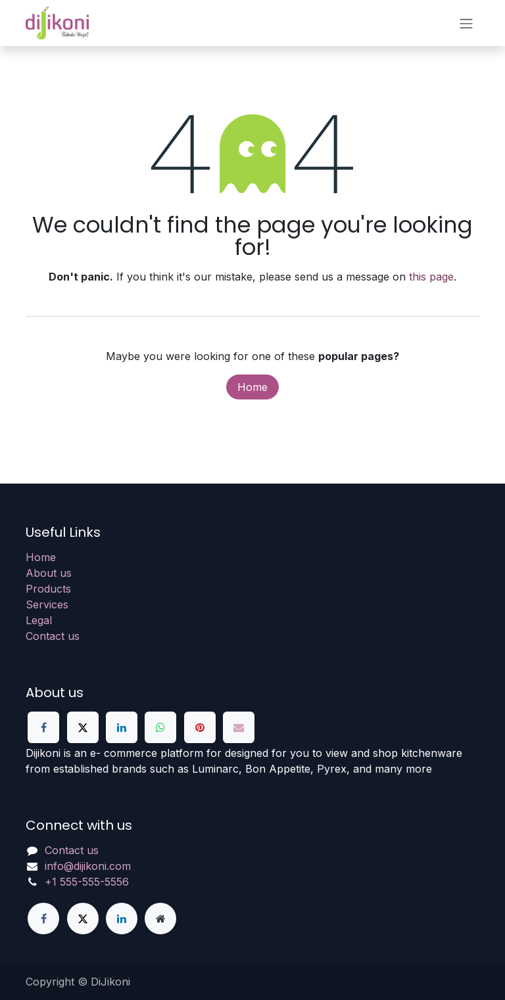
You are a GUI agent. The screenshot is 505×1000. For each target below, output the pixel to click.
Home (252, 387)
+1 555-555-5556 (87, 881)
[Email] (238, 727)
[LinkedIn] (121, 727)
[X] (83, 727)
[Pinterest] (200, 727)
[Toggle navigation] (466, 23)
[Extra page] (160, 918)
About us (49, 573)
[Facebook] (43, 727)
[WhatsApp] (160, 727)
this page (431, 276)
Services (47, 604)
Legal (39, 620)
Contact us (53, 636)
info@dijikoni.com (88, 866)
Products (48, 588)
